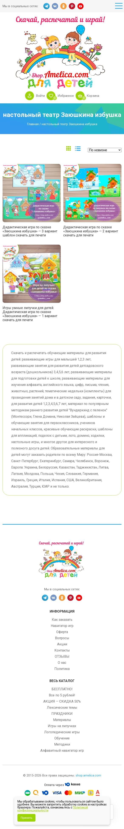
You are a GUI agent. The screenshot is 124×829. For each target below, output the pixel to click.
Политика (62, 669)
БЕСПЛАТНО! (62, 689)
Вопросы (62, 638)
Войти (40, 96)
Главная (33, 124)
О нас (62, 663)
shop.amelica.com (88, 775)
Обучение (62, 738)
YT (80, 6)
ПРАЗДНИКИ (62, 714)
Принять (26, 817)
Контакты (62, 650)
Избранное (66, 96)
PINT (72, 6)
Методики (62, 744)
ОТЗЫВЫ (62, 656)
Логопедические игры (62, 732)
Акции (62, 644)
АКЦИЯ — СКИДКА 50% (62, 701)
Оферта (62, 632)
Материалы (62, 720)
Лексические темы (62, 708)
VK (55, 6)
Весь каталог (62, 681)
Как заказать (62, 620)
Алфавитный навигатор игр (62, 751)
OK (63, 6)
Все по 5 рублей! (62, 695)
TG (46, 6)
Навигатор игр (62, 626)
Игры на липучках (62, 726)
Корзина (93, 96)
